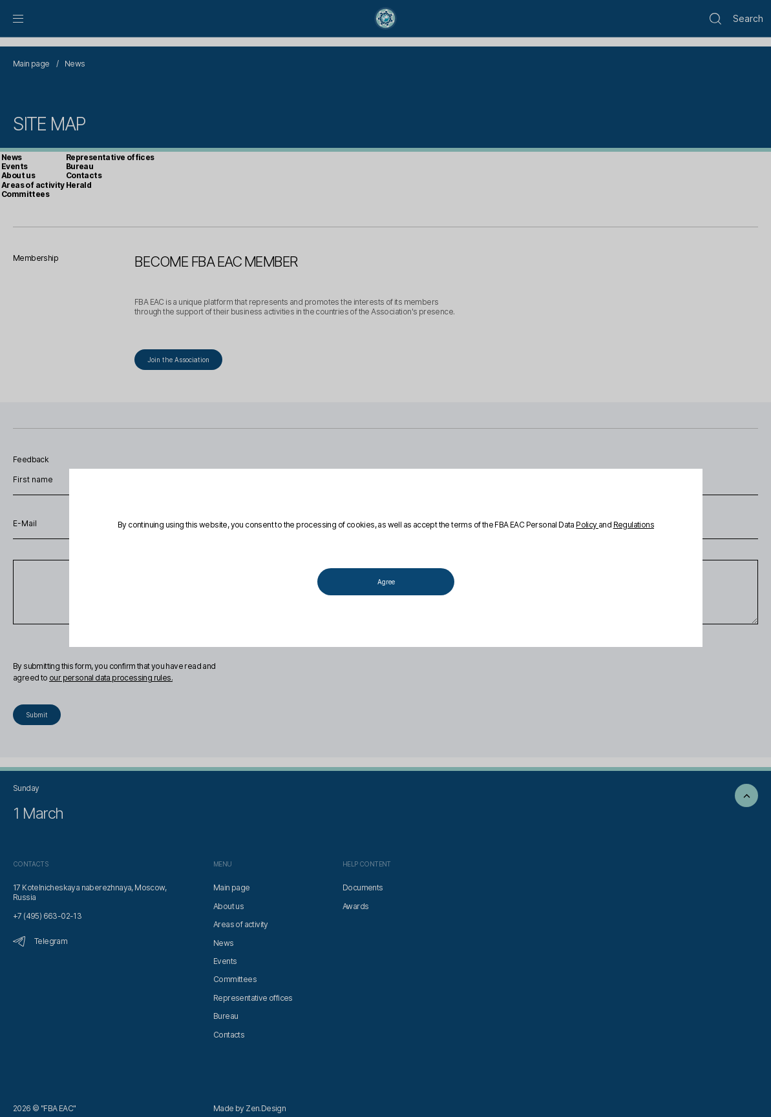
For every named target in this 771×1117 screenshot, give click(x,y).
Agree (385, 582)
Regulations (633, 525)
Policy (587, 525)
